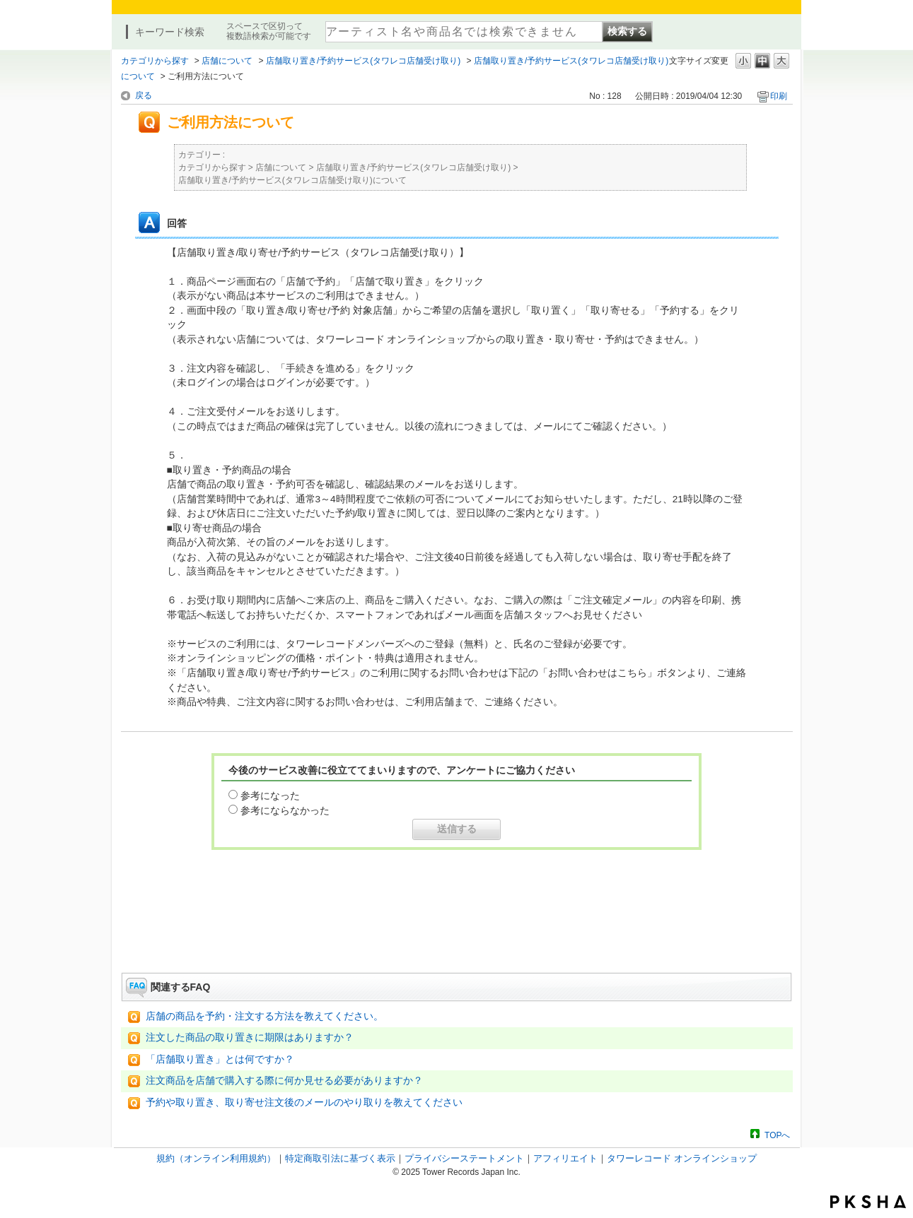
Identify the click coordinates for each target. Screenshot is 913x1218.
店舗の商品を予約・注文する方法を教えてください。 (264, 1016)
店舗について (227, 61)
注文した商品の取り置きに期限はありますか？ (250, 1037)
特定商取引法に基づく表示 (340, 1158)
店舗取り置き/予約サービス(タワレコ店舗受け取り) (363, 61)
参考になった (270, 795)
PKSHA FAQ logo (868, 1202)
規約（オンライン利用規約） (216, 1158)
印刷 (778, 96)
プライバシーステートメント (464, 1158)
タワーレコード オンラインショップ (682, 1158)
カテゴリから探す (155, 61)
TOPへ (777, 1135)
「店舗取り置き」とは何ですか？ (220, 1059)
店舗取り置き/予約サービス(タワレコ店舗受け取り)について (292, 180)
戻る (143, 95)
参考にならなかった (285, 810)
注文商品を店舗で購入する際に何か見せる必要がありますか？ (284, 1080)
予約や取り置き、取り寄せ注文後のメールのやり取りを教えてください (304, 1102)
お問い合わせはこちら (457, 933)
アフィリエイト (565, 1158)
